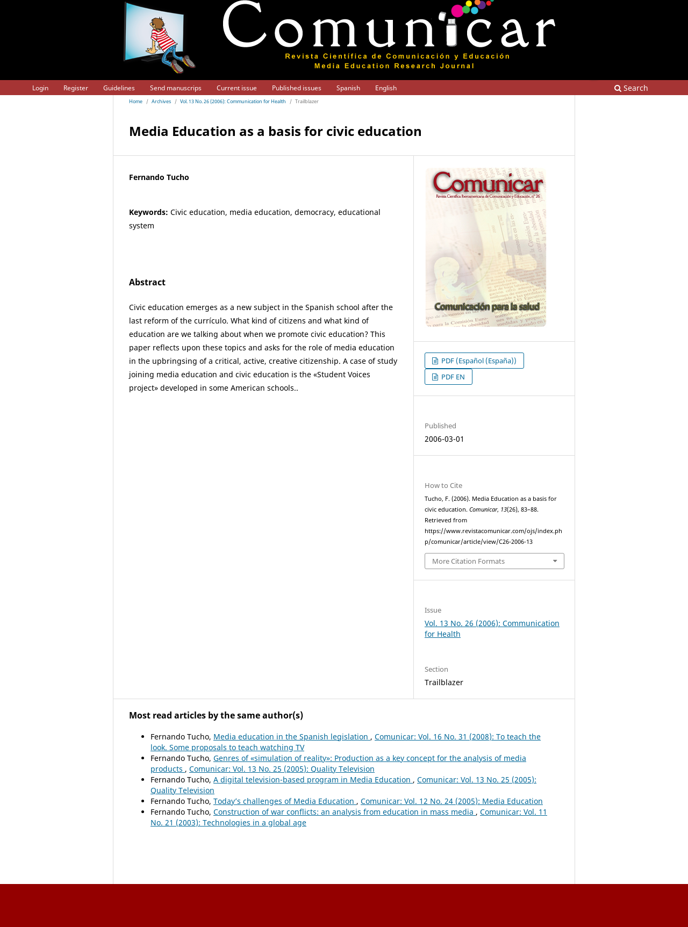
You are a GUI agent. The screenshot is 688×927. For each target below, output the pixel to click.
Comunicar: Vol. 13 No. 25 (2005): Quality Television (282, 769)
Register (75, 87)
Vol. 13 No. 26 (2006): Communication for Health (233, 101)
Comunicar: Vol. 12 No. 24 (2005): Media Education (452, 801)
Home (135, 101)
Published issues (296, 87)
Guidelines (119, 87)
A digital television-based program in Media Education (313, 779)
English (386, 87)
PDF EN (452, 377)
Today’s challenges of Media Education (284, 801)
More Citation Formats (468, 561)
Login (40, 87)
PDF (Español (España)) (478, 360)
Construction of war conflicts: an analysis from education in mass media (344, 812)
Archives (161, 101)
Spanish (348, 87)
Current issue (237, 87)
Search (631, 88)
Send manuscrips (176, 87)
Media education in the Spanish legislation (291, 736)
